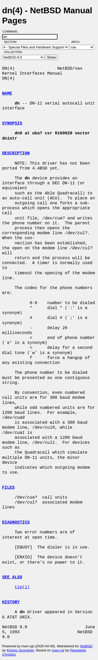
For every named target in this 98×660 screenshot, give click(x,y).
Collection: (13, 52)
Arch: (78, 41)
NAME (7, 93)
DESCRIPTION (16, 153)
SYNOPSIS (12, 123)
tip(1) (22, 587)
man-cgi (58, 650)
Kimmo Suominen (20, 650)
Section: (11, 41)
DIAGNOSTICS (16, 522)
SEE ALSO (12, 577)
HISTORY (11, 602)
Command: (12, 31)
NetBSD (86, 646)
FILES (8, 488)
